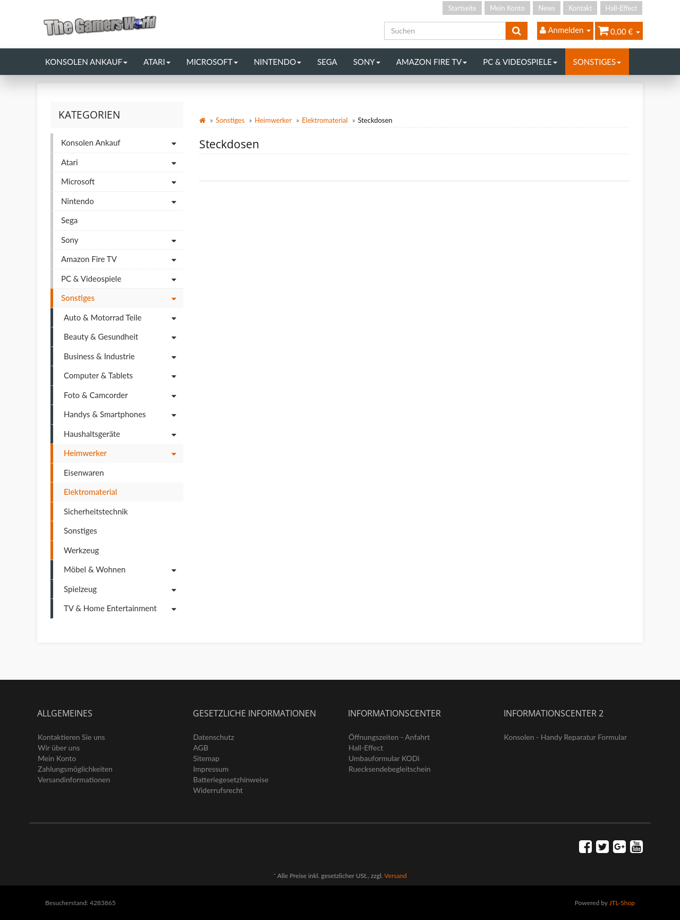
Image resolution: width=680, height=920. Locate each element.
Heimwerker (273, 120)
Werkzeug (81, 550)
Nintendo (278, 61)
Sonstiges (597, 61)
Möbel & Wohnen (123, 570)
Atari (157, 61)
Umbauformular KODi (384, 758)
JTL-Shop (622, 903)
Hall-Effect (621, 8)
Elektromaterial (324, 120)
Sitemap (206, 758)
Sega (327, 61)
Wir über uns (59, 747)
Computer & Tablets (123, 376)
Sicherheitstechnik (96, 511)
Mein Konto (507, 8)
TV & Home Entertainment (123, 609)
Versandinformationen (74, 779)
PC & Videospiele (520, 61)
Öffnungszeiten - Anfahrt (389, 736)
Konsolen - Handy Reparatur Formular (565, 736)
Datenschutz (213, 736)
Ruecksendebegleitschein (389, 768)
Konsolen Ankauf (86, 61)
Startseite (462, 8)
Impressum (211, 768)
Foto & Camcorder (123, 396)
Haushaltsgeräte (123, 434)
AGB (201, 747)
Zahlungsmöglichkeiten (75, 768)
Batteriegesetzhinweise (231, 779)
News (546, 8)
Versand (395, 876)
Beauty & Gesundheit (123, 337)
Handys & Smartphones (123, 415)
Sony (366, 61)
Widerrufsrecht (218, 790)
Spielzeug (123, 590)
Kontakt (580, 8)
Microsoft (212, 61)
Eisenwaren (84, 472)
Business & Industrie (123, 357)
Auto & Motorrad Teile (123, 318)
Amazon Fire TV (431, 61)
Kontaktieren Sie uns (71, 736)
